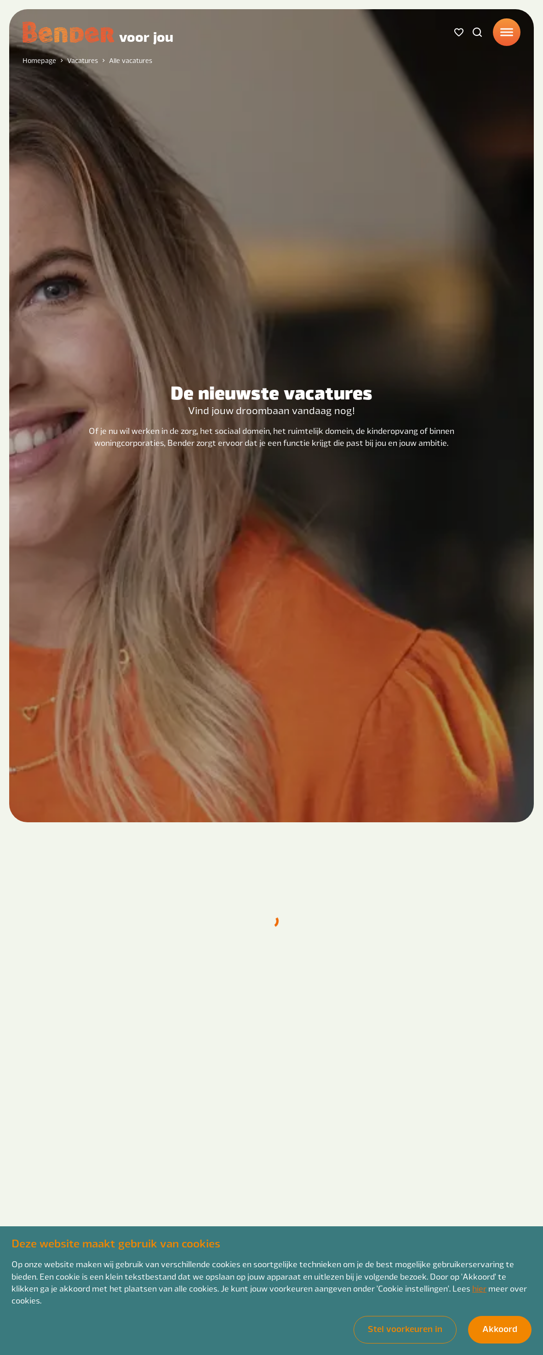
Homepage (39, 60)
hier (479, 1288)
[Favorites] (458, 32)
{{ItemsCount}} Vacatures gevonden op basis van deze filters (311, 874)
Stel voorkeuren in (405, 1328)
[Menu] (506, 32)
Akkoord (499, 1328)
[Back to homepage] (98, 32)
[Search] (477, 32)
